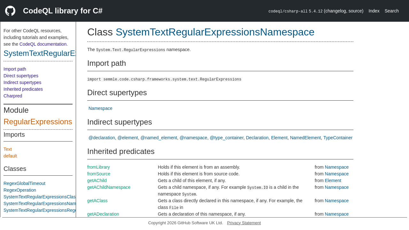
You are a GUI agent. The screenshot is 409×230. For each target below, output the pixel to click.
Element (279, 137)
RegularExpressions (38, 121)
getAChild (97, 180)
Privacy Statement (244, 222)
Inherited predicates (23, 89)
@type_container (226, 137)
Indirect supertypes (22, 82)
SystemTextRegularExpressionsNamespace (47, 203)
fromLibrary (98, 167)
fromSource (98, 173)
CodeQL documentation (42, 44)
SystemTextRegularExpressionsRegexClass (47, 210)
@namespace (193, 137)
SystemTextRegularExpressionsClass (41, 196)
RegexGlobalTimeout (24, 183)
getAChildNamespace (108, 187)
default (10, 155)
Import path (15, 69)
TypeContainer (337, 137)
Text (8, 149)
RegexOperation (20, 190)
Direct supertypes (21, 75)
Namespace (100, 108)
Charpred (13, 95)
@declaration (102, 137)
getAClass (97, 200)
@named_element (159, 137)
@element (128, 137)
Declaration (257, 137)
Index (373, 10)
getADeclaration (103, 214)
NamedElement (305, 137)
